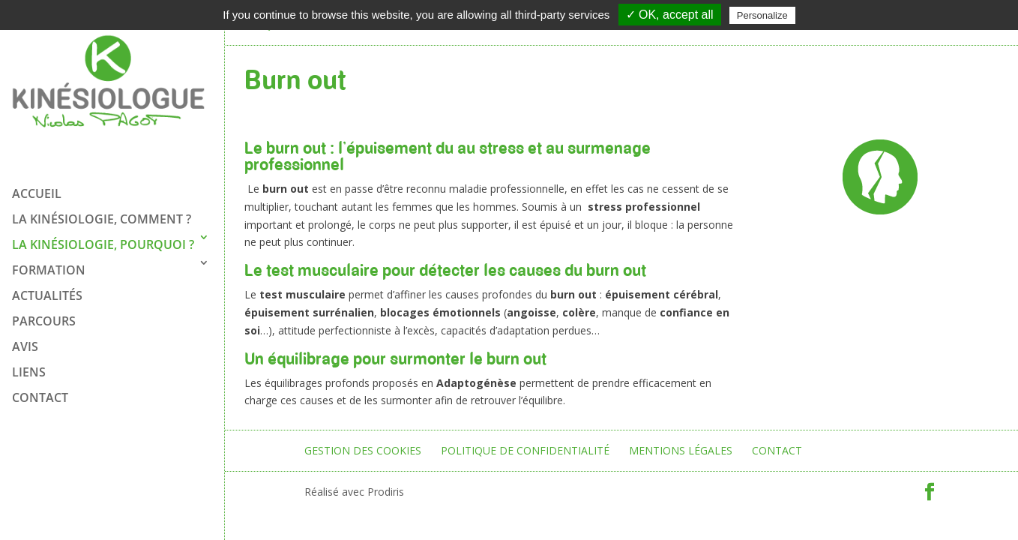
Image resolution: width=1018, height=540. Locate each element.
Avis (25, 342)
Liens (29, 368)
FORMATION (48, 266)
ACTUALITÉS (47, 292)
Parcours (44, 317)
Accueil (36, 190)
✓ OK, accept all (670, 14)
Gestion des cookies (362, 450)
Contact (40, 394)
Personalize (762, 15)
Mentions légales (680, 450)
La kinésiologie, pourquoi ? (103, 240)
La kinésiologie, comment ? (101, 215)
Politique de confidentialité (525, 450)
